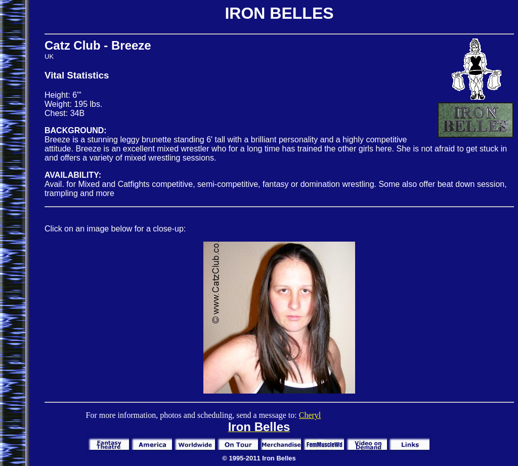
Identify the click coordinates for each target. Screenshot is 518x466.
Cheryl (310, 415)
